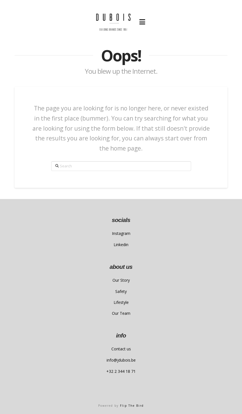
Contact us (121, 348)
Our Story (121, 280)
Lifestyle (121, 302)
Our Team (121, 313)
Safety (121, 291)
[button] (142, 21)
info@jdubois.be (121, 360)
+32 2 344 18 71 (121, 371)
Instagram (121, 233)
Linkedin (121, 244)
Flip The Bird (132, 406)
